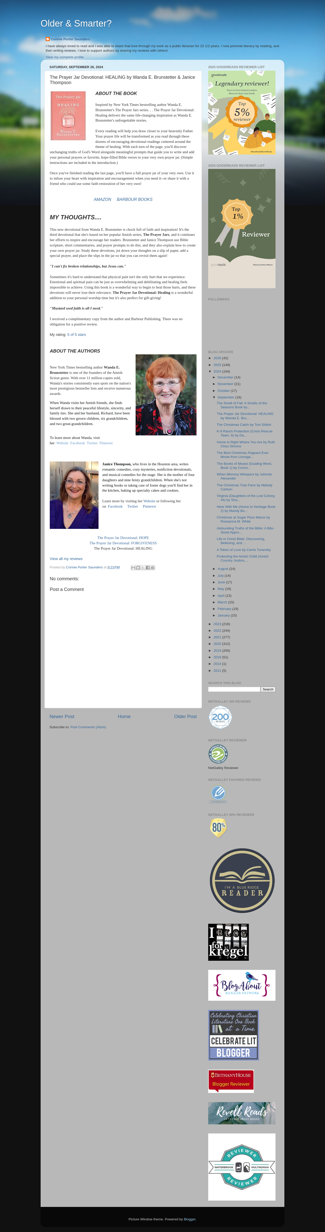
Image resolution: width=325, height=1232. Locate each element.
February (225, 609)
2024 (218, 371)
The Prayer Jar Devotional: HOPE (123, 538)
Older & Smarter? (76, 23)
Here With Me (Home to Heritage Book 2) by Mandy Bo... (246, 509)
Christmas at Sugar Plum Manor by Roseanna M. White (243, 519)
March (223, 602)
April (221, 596)
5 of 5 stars (76, 335)
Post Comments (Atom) (88, 727)
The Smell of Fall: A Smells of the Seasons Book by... (242, 405)
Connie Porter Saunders (70, 39)
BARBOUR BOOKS (134, 199)
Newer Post (62, 716)
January (224, 615)
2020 (218, 644)
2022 (218, 630)
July (221, 576)
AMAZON (103, 199)
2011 (218, 670)
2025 (218, 365)
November (226, 384)
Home (124, 716)
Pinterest (106, 443)
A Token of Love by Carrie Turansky (244, 550)
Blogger (190, 1219)
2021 (218, 637)
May (221, 589)
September (226, 397)
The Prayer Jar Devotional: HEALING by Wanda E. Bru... (245, 416)
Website (62, 443)
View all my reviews (66, 559)
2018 (218, 657)
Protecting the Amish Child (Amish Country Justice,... (243, 558)
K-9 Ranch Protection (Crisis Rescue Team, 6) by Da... (245, 433)
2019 (218, 650)
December (226, 377)
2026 (218, 358)
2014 (218, 664)
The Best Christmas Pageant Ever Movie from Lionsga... (243, 455)
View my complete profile (65, 57)
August (223, 569)
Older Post (185, 716)
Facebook (77, 443)
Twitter (92, 443)
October (224, 391)
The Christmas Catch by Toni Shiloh (244, 425)
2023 (218, 624)
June (222, 582)
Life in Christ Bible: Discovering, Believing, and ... (241, 541)
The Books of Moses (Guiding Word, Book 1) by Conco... (244, 466)
